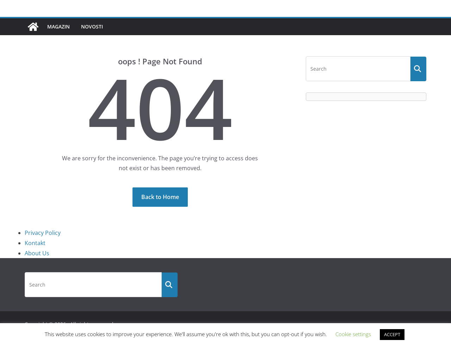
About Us (37, 253)
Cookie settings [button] (353, 334)
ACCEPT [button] (392, 334)
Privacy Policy (43, 233)
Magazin (58, 26)
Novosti (92, 26)
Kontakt (35, 243)
